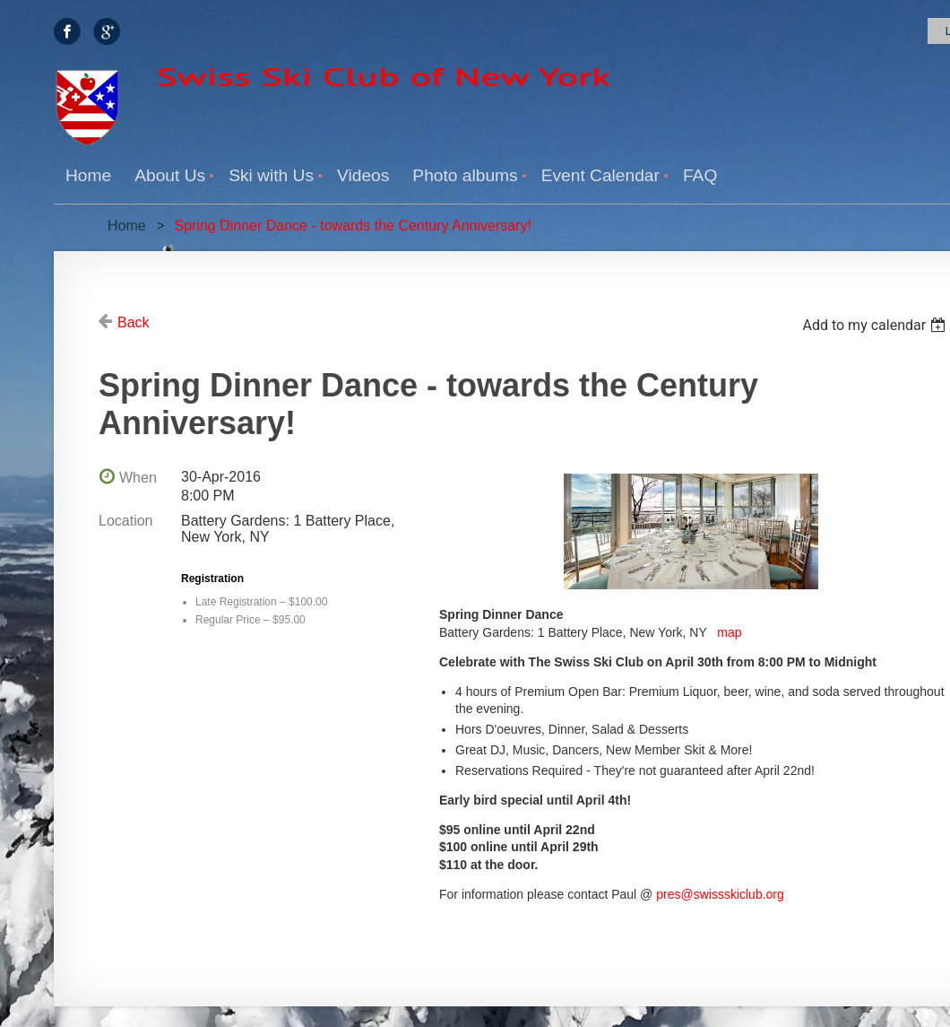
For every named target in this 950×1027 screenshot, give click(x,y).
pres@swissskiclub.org (720, 894)
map (729, 632)
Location (126, 520)
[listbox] (876, 325)
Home (127, 225)
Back (133, 322)
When (138, 477)
